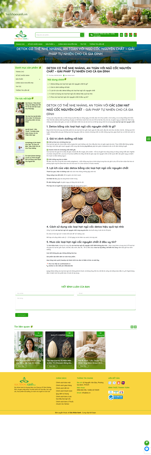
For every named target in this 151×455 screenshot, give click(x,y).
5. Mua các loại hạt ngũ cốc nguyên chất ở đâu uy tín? (68, 97)
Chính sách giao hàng (64, 385)
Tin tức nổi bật (23, 98)
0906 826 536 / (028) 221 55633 (88, 390)
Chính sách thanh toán (64, 391)
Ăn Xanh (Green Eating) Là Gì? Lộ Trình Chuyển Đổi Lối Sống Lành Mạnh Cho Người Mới (33, 158)
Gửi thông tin (22, 315)
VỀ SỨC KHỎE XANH (35, 44)
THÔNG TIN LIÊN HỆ (97, 44)
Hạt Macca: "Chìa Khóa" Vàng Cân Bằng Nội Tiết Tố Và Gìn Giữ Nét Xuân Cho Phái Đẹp (33, 106)
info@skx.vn (86, 393)
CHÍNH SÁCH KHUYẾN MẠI (67, 44)
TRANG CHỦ (20, 44)
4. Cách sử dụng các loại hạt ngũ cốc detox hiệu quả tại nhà (70, 94)
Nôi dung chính (56, 79)
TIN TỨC (83, 44)
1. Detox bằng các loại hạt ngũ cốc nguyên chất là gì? (68, 84)
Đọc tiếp (21, 366)
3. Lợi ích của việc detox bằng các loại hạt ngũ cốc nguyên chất (72, 90)
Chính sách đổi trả (62, 388)
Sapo (94, 413)
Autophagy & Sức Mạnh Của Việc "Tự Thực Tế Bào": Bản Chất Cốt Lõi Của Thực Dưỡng (32, 145)
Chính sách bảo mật (63, 382)
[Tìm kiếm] (82, 35)
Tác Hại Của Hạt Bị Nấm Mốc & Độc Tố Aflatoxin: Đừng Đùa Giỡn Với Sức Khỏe (33, 119)
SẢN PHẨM (50, 44)
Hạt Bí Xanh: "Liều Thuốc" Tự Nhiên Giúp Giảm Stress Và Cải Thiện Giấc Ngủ (32, 132)
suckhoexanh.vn (65, 264)
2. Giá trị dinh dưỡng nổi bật (59, 87)
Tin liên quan (23, 326)
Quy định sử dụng (62, 394)
